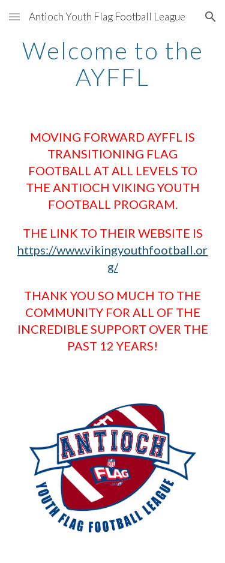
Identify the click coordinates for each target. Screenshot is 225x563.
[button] (14, 16)
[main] (112, 63)
